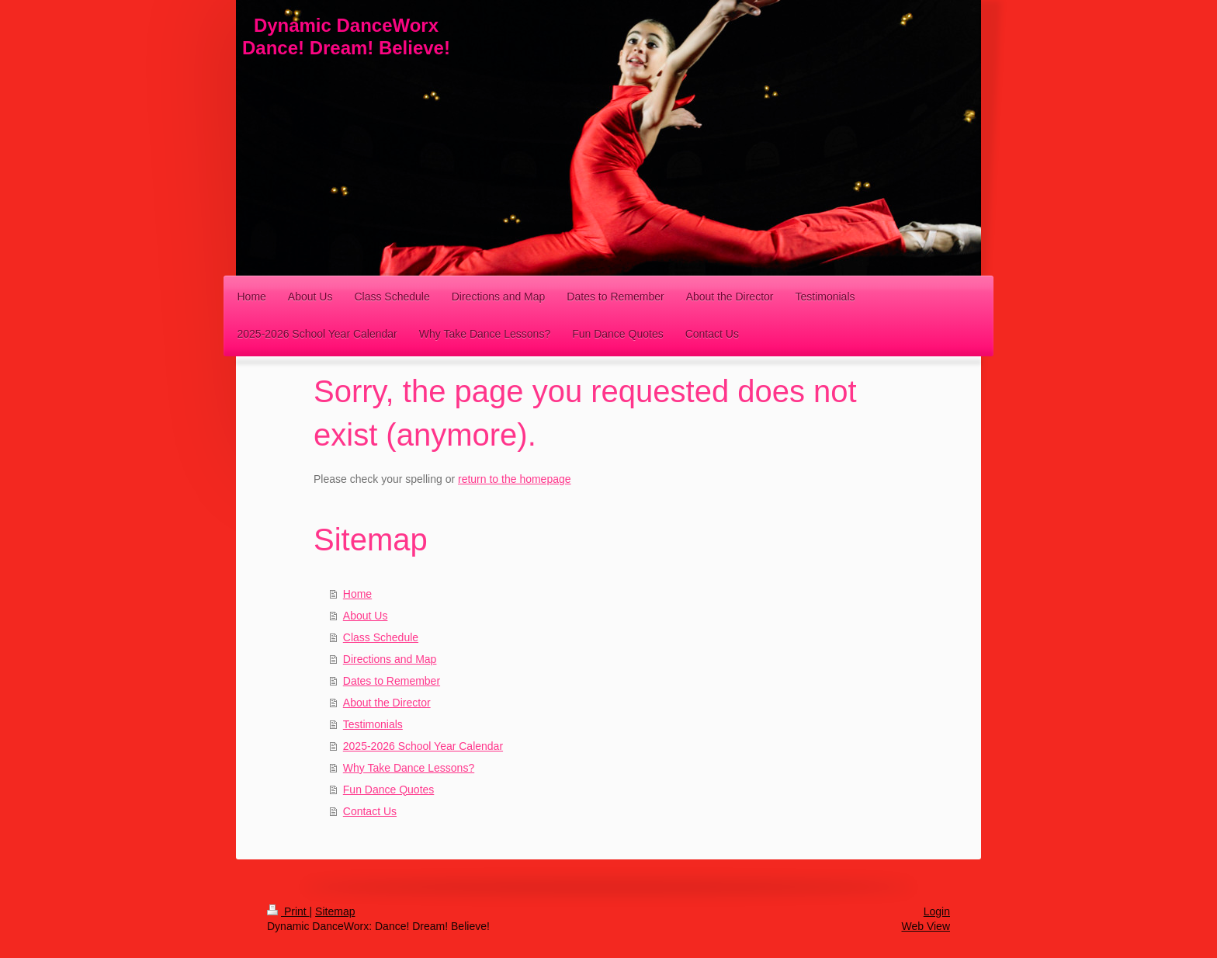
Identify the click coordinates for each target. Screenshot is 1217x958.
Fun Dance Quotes (389, 789)
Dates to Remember (391, 681)
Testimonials (373, 724)
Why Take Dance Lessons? (408, 768)
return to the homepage (514, 479)
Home (357, 594)
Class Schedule (380, 637)
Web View (925, 926)
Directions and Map (390, 659)
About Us (365, 615)
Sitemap (335, 911)
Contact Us (370, 811)
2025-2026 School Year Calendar (423, 746)
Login (937, 911)
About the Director (387, 702)
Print (288, 911)
